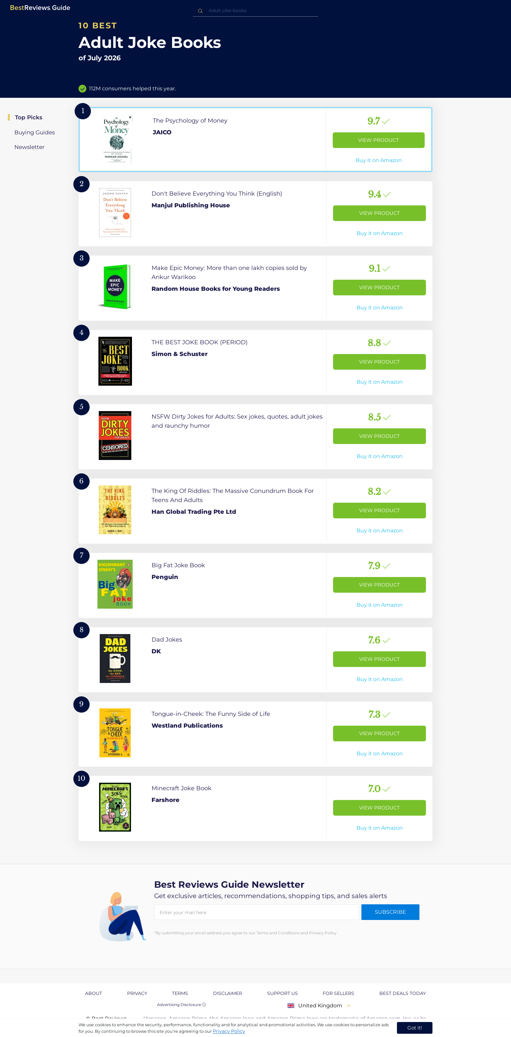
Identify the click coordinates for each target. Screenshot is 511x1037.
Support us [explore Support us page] (282, 993)
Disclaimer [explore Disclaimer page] (227, 993)
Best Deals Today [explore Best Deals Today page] (402, 993)
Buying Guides (34, 132)
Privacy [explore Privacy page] (137, 993)
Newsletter (29, 147)
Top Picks (28, 117)
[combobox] (255, 11)
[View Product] (255, 139)
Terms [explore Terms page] (180, 993)
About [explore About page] (93, 993)
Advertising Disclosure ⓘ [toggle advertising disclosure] (181, 1004)
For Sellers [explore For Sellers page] (338, 993)
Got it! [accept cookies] (414, 1028)
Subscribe (390, 912)
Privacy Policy (229, 1031)
